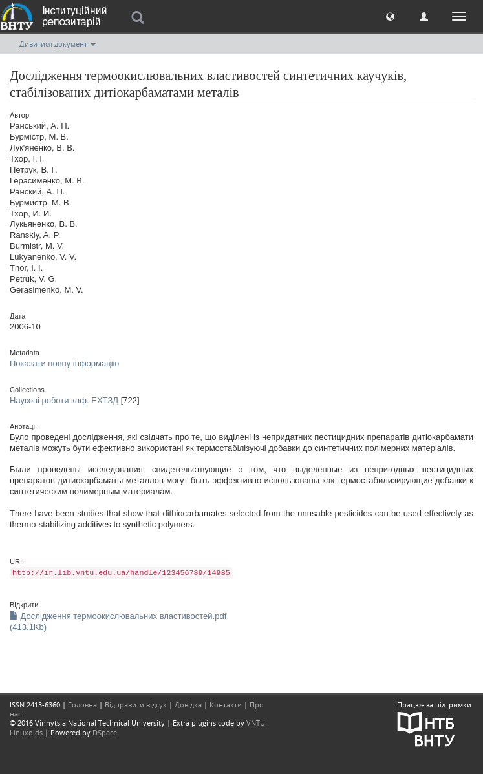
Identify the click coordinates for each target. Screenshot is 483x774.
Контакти (225, 704)
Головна (82, 704)
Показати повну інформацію (64, 363)
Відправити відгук (136, 704)
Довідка (188, 704)
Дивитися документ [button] (57, 43)
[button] (390, 15)
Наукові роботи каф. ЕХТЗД (64, 400)
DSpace (104, 732)
